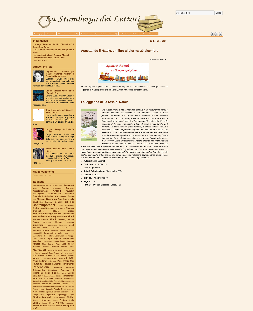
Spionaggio (62, 295)
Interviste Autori (41, 230)
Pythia (66, 261)
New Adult (70, 253)
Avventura (69, 194)
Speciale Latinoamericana (43, 286)
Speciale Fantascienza (64, 278)
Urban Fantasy (60, 300)
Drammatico (38, 211)
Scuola (58, 276)
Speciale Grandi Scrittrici (43, 281)
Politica (62, 258)
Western (59, 306)
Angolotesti (69, 185)
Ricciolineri (52, 270)
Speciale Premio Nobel (56, 289)
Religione (58, 267)
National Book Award (50, 253)
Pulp (59, 261)
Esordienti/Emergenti (44, 213)
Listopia (65, 238)
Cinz (34, 199)
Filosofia (36, 219)
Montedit (46, 246)
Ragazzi (47, 264)
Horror (58, 222)
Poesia (54, 258)
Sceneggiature (49, 276)
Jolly (60, 233)
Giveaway (62, 219)
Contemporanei (44, 205)
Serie (35, 278)
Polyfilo (70, 258)
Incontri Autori (40, 228)
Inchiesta (62, 225)
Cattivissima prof (50, 196)
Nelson (63, 253)
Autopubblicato (54, 194)
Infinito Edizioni (56, 228)
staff (35, 308)
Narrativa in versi (55, 250)
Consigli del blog (64, 202)
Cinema (70, 196)
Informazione (69, 228)
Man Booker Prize (51, 244)
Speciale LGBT (68, 284)
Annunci (45, 188)
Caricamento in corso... (43, 175)
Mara (64, 244)
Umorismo (46, 300)
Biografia (37, 196)
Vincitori (36, 306)
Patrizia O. (38, 258)
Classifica (51, 199)
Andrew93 (58, 185)
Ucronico (36, 300)
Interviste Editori (58, 230)
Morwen (55, 246)
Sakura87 (38, 275)
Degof (42, 208)
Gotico (71, 219)
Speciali (51, 294)
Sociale (50, 278)
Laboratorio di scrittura (43, 236)
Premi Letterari (40, 261)
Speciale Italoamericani (51, 284)
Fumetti (44, 219)
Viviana (52, 306)
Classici (40, 199)
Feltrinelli (69, 216)
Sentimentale (68, 276)
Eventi (59, 214)
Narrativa (39, 249)
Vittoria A (44, 306)
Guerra (36, 222)
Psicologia (52, 261)
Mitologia (36, 246)
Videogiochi (70, 303)
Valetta (60, 302)
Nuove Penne (60, 255)
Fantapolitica (68, 214)
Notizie (41, 255)
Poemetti (47, 258)
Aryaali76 (70, 191)
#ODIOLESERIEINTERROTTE (43, 185)
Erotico (71, 211)
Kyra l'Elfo (69, 233)
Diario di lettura (58, 208)
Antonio (70, 188)
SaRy (64, 273)
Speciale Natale (60, 286)
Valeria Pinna (48, 303)
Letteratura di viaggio (64, 236)
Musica (64, 246)
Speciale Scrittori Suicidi (56, 292)
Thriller (70, 297)
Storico (36, 297)
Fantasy (52, 216)
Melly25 (71, 244)
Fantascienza (40, 216)
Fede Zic (60, 217)
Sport (72, 295)
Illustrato (70, 222)
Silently (42, 278)
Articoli (57, 191)
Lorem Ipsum (60, 241)
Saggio (71, 273)
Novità (49, 255)
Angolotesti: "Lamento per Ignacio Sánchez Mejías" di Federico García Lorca (60, 73)
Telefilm (62, 297)
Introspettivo (50, 233)
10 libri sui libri (40, 60)
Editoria (56, 211)
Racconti (37, 263)
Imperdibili (38, 225)
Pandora (70, 255)
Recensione (41, 267)
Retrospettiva (39, 270)
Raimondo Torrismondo (63, 264)
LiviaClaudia (47, 241)
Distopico (70, 208)
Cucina (60, 205)
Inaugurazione (52, 225)
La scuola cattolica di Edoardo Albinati (51, 55)
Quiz (72, 261)
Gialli (53, 219)
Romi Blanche (52, 273)
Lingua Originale (53, 238)
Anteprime (57, 188)
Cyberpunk (69, 205)
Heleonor (47, 222)
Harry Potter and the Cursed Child (49, 58)
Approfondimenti (40, 191)
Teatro (55, 297)
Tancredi (46, 297)
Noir (34, 255)
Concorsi (48, 202)
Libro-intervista (39, 238)
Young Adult (68, 306)
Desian (49, 208)
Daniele (36, 208)
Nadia (72, 246)
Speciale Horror (60, 281)
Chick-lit (63, 196)
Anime (35, 188)
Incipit (71, 225)
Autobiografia (38, 194)
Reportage (70, 267)
